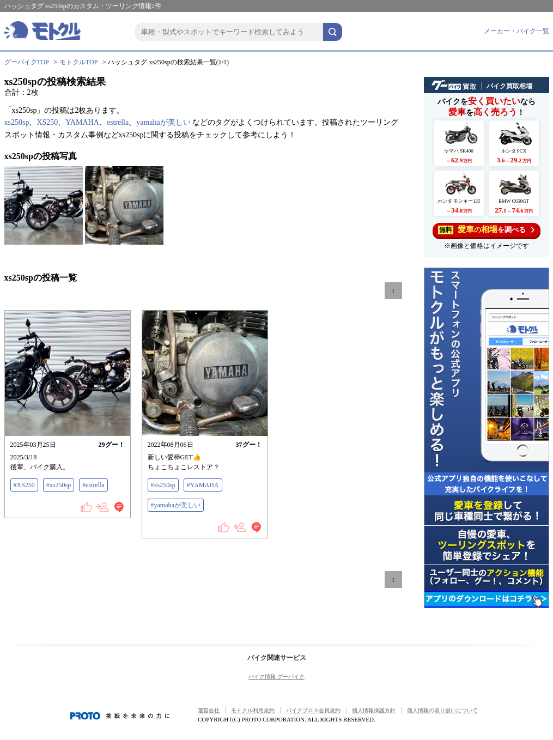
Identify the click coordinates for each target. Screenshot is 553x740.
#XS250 (24, 485)
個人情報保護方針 (374, 710)
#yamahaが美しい (175, 505)
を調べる (486, 229)
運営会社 (209, 710)
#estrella (93, 485)
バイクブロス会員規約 (313, 710)
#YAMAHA (203, 485)
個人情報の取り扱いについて (442, 710)
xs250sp (16, 122)
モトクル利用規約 (253, 710)
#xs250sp (58, 485)
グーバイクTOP (26, 62)
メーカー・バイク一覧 (516, 31)
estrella (118, 122)
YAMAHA (82, 122)
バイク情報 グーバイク (276, 677)
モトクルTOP (78, 62)
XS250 (47, 122)
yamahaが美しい (163, 122)
